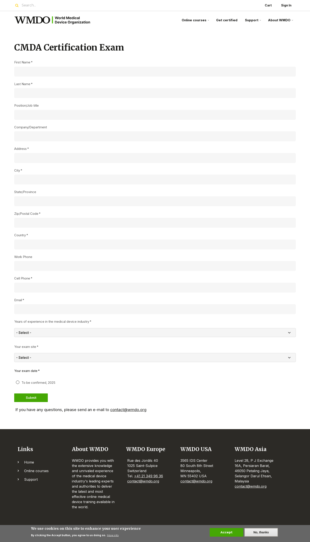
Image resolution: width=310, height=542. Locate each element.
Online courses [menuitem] (196, 22)
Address (20, 149)
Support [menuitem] (253, 22)
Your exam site (25, 347)
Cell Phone (22, 278)
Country (20, 235)
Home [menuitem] (29, 462)
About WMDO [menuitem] (281, 22)
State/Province (25, 192)
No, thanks (261, 533)
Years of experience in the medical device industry (51, 321)
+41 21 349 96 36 (148, 476)
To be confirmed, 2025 (38, 383)
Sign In (286, 5)
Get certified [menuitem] (226, 20)
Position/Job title (26, 105)
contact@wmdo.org (128, 409)
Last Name (22, 84)
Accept (226, 533)
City (17, 170)
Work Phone (23, 257)
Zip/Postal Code (26, 214)
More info (113, 535)
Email (18, 300)
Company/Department (30, 127)
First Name (22, 62)
